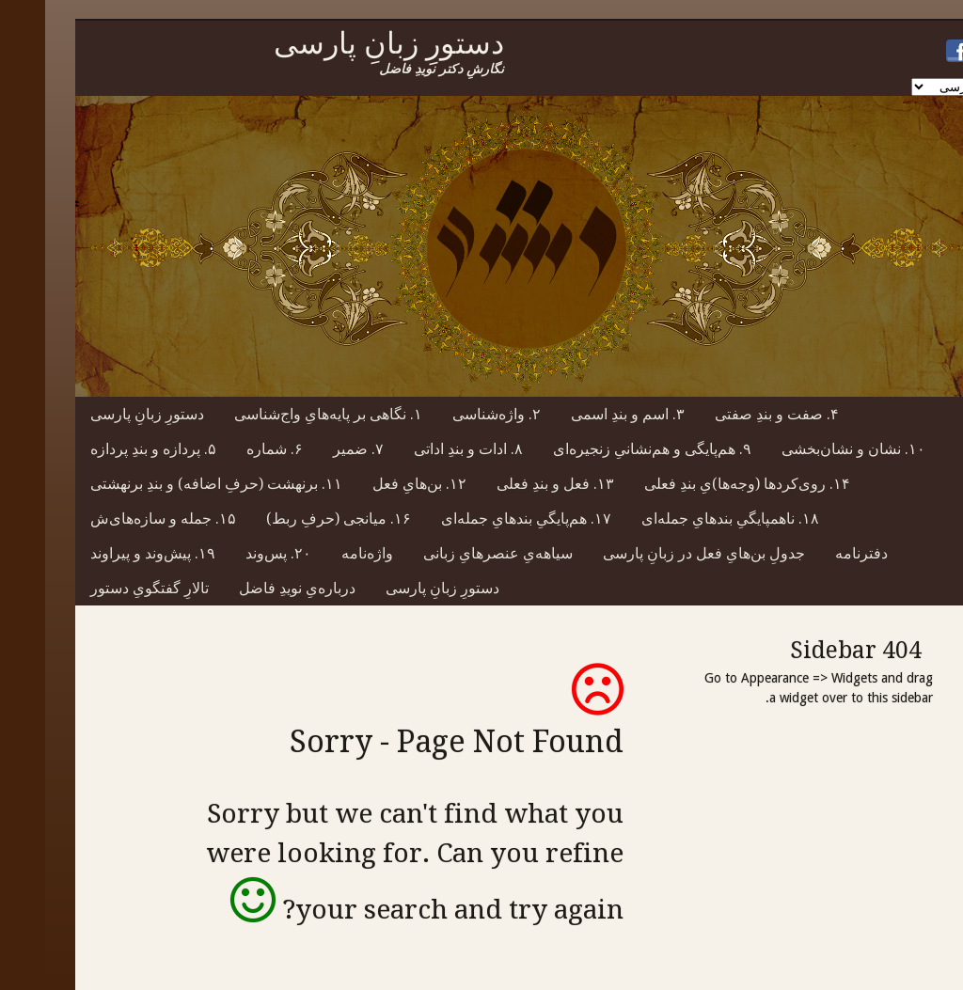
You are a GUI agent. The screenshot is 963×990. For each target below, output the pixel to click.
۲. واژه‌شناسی (451, 414)
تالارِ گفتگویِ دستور (104, 588)
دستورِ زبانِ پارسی (102, 414)
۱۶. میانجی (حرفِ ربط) (293, 518)
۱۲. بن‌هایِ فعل (374, 484)
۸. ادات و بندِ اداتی (423, 449)
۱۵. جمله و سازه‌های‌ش (118, 518)
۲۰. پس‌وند (233, 553)
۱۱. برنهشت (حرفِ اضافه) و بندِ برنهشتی (171, 484)
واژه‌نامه (322, 553)
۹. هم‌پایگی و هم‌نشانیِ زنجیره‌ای (607, 449)
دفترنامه (816, 553)
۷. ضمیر (313, 449)
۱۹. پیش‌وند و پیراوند (107, 553)
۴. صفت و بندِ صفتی (732, 414)
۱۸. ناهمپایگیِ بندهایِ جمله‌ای (685, 518)
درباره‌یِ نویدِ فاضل (252, 588)
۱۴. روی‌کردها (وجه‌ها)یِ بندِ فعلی (702, 484)
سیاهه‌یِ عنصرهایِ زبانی (453, 553)
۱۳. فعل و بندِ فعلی (510, 484)
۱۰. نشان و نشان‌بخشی (808, 449)
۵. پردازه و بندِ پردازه (108, 449)
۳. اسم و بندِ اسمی (582, 414)
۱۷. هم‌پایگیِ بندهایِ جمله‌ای (481, 518)
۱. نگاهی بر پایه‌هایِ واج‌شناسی (283, 414)
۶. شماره (229, 449)
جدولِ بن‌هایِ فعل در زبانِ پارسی (659, 553)
